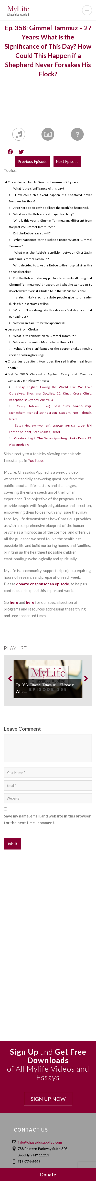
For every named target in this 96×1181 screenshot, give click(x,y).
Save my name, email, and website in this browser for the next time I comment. (47, 819)
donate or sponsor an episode (42, 584)
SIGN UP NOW (48, 1099)
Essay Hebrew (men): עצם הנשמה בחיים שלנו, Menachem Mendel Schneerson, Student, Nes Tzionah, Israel (50, 412)
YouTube (35, 460)
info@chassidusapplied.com (40, 1142)
